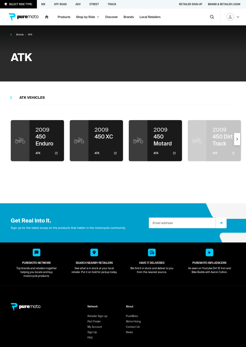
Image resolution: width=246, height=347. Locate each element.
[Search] (212, 17)
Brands (20, 34)
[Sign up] (221, 222)
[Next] (237, 139)
